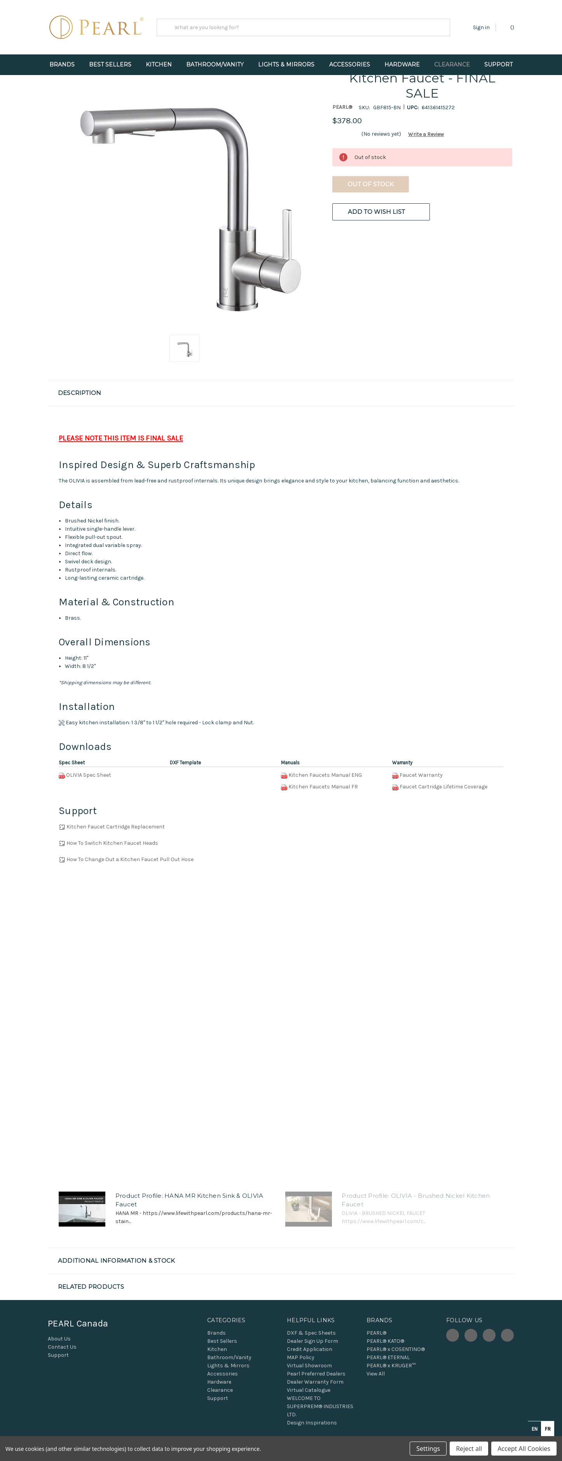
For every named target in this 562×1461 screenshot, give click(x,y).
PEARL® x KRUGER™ (391, 1365)
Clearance (452, 64)
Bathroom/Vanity (215, 64)
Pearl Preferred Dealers (316, 1373)
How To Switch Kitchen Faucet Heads (112, 843)
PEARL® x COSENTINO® (396, 1349)
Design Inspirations (312, 1422)
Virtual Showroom (309, 1365)
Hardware (402, 64)
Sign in (481, 27)
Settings (428, 1448)
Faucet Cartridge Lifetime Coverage (443, 786)
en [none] (535, 1429)
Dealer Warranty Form (315, 1382)
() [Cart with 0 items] (508, 27)
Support (498, 64)
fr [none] (548, 1429)
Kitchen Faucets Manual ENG (325, 775)
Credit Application (309, 1349)
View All (376, 1373)
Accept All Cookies (523, 1448)
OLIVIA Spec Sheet (88, 775)
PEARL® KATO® (385, 1341)
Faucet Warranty (421, 775)
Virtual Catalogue (308, 1390)
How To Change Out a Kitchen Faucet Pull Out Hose (130, 859)
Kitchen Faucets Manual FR (323, 786)
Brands (62, 64)
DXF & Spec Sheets (311, 1333)
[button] (423, 134)
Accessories (349, 64)
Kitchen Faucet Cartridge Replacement (115, 826)
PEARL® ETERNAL (388, 1357)
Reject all (469, 1448)
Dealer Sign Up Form (312, 1341)
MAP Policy (300, 1357)
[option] (547, 1428)
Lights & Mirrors (286, 64)
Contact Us (62, 1347)
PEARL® (376, 1333)
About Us (59, 1338)
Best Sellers (110, 64)
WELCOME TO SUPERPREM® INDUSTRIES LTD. (320, 1406)
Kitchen (159, 64)
